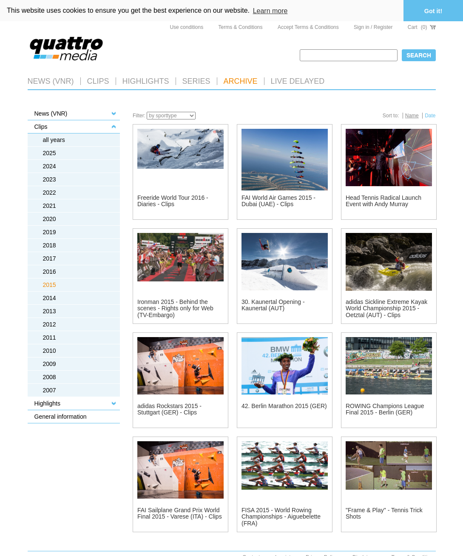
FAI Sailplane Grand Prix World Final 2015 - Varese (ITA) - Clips (179, 512)
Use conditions (186, 26)
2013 (49, 310)
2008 (49, 376)
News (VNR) (51, 80)
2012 (49, 323)
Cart (422, 26)
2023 (49, 178)
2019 (49, 231)
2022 (49, 191)
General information (60, 415)
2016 (49, 270)
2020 (49, 218)
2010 (49, 349)
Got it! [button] (433, 11)
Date (430, 115)
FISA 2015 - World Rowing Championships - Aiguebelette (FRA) (281, 516)
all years (54, 139)
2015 (49, 284)
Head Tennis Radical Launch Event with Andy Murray (383, 200)
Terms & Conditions (241, 26)
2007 (49, 389)
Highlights (47, 402)
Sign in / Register (373, 26)
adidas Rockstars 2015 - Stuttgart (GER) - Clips (169, 408)
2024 (49, 165)
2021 (49, 204)
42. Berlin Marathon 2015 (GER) (284, 405)
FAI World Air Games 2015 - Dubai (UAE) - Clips (278, 200)
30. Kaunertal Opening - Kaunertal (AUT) (273, 304)
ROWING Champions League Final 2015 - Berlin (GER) (385, 408)
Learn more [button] (270, 10)
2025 (49, 152)
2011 (49, 336)
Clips (98, 80)
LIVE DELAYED (298, 80)
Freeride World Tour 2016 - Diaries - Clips (172, 200)
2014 (49, 297)
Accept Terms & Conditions (308, 26)
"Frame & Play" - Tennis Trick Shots (384, 512)
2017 (49, 257)
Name (412, 115)
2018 (49, 244)
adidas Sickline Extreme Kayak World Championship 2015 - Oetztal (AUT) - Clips (386, 308)
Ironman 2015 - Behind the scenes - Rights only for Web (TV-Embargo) (175, 308)
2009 (49, 363)
